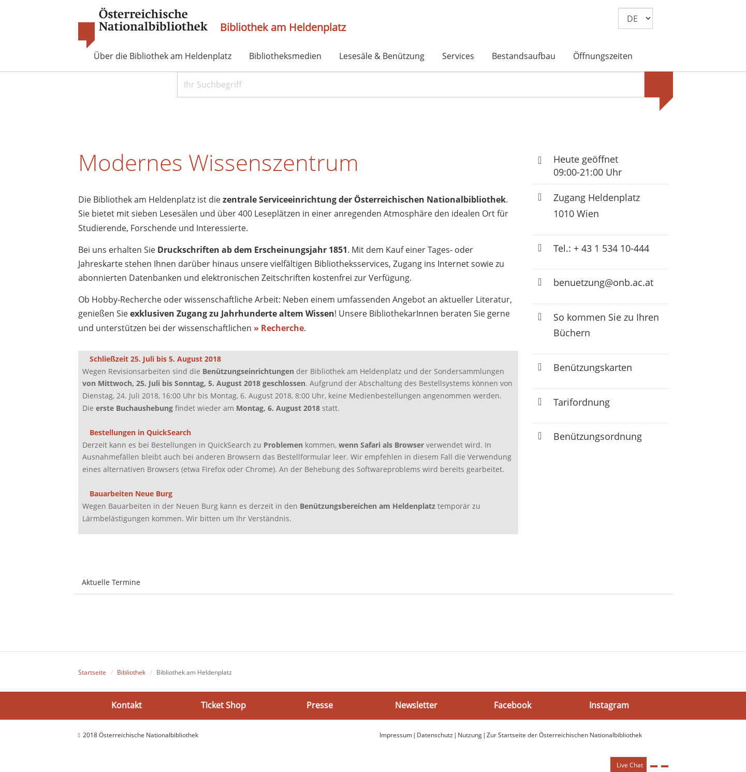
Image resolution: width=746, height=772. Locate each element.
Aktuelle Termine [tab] (111, 583)
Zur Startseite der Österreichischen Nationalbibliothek (564, 735)
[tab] (158, 577)
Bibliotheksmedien (285, 56)
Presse (319, 706)
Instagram (609, 706)
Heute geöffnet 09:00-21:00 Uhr (587, 165)
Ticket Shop (223, 706)
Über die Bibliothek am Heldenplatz (162, 56)
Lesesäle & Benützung (382, 56)
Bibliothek (131, 673)
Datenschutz (435, 735)
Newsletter (416, 706)
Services (458, 56)
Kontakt (126, 706)
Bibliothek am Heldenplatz (283, 27)
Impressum (395, 735)
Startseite (92, 673)
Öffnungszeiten (603, 56)
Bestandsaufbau (523, 56)
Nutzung (470, 735)
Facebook (512, 706)
